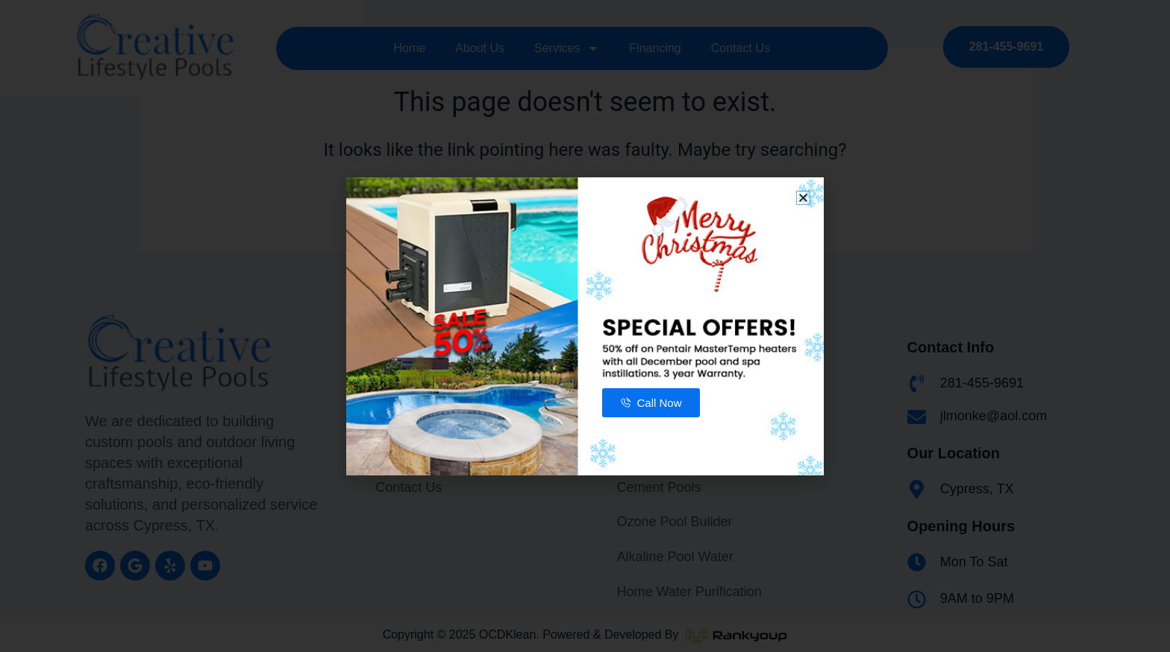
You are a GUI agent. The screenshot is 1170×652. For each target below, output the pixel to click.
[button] (803, 197)
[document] (585, 326)
